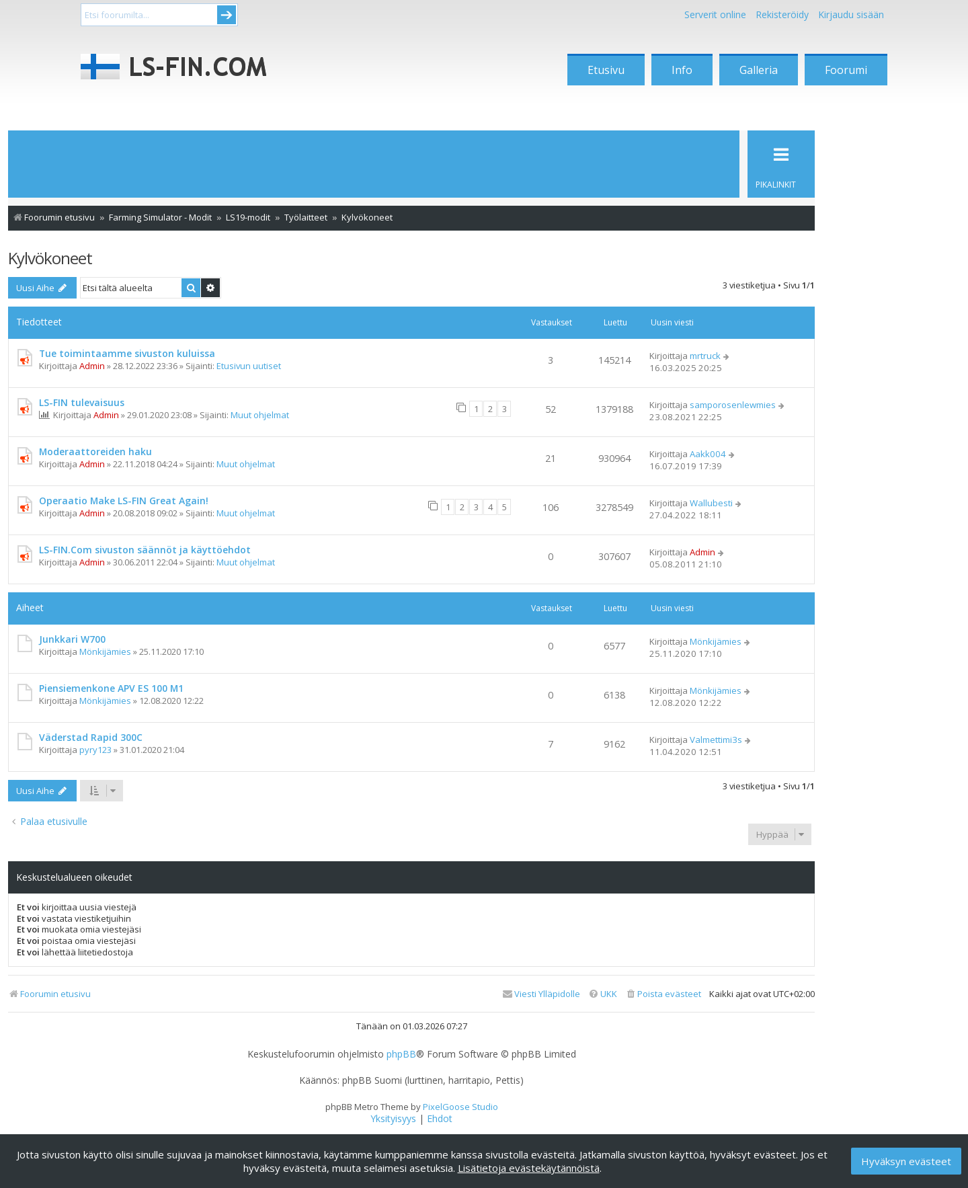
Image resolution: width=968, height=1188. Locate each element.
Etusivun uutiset (248, 366)
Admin (92, 366)
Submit (226, 15)
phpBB (401, 1054)
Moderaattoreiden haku (95, 451)
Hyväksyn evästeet (906, 1161)
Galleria (758, 70)
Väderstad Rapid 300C (91, 737)
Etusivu (606, 70)
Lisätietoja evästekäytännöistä (529, 1168)
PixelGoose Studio (460, 1107)
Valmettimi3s (716, 740)
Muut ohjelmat (260, 415)
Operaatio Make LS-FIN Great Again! (123, 500)
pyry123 (95, 750)
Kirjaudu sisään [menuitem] (851, 14)
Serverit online (715, 14)
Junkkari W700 (72, 639)
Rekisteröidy (782, 14)
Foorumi (846, 70)
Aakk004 (708, 454)
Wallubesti (711, 503)
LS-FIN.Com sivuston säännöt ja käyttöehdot (145, 549)
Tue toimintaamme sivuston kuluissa (127, 353)
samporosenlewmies (733, 405)
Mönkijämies (105, 651)
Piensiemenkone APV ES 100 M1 (111, 688)
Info (682, 70)
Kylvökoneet (50, 258)
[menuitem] (663, 994)
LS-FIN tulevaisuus (81, 402)
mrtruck (705, 356)
